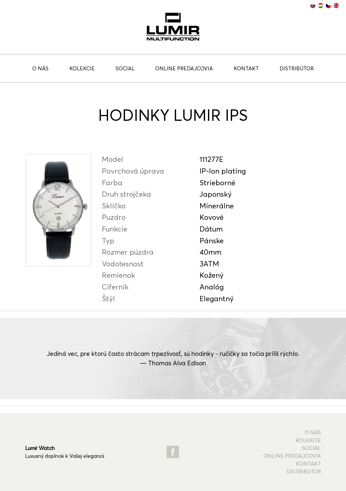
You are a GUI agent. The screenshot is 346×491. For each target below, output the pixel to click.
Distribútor (297, 68)
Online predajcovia (184, 68)
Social (125, 68)
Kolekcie (82, 68)
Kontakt (246, 68)
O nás (40, 68)
